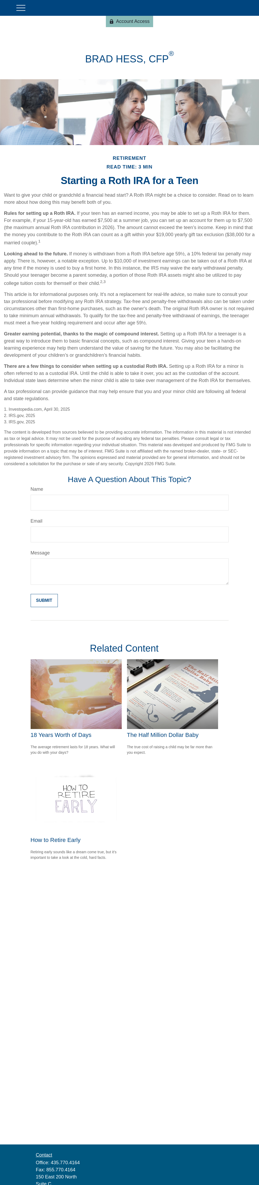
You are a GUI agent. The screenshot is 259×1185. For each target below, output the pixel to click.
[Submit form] (44, 600)
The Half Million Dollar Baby (163, 735)
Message (40, 553)
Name (37, 489)
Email (37, 521)
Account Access (129, 21)
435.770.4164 (65, 1162)
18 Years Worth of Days (61, 735)
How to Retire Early (56, 840)
